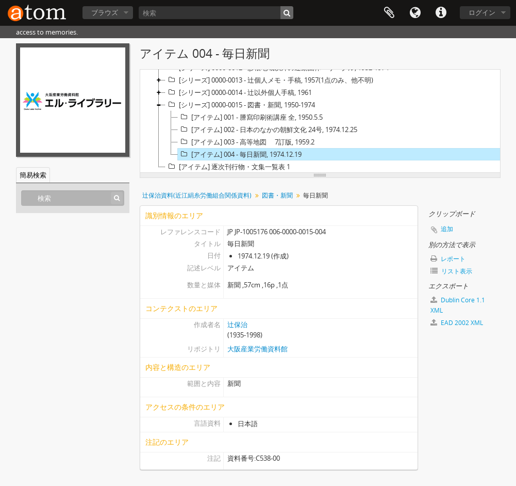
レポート (447, 258)
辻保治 (237, 324)
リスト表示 (451, 271)
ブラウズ (104, 12)
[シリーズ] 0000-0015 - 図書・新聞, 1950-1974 (240, 105)
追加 (447, 228)
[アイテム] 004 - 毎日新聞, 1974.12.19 (240, 154)
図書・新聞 (277, 195)
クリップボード (389, 13)
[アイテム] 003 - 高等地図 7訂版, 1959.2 (246, 142)
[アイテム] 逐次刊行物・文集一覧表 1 (227, 166)
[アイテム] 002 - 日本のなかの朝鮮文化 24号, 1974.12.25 (267, 129)
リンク (441, 13)
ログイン (482, 12)
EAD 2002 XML (456, 322)
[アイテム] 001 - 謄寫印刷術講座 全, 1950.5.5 (250, 117)
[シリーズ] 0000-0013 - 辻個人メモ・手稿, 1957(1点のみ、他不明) (269, 80)
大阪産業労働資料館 (257, 348)
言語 (415, 13)
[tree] (320, 121)
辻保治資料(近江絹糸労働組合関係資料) (197, 195)
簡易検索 (33, 175)
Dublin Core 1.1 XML (457, 305)
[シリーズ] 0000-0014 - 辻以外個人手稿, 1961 (238, 92)
